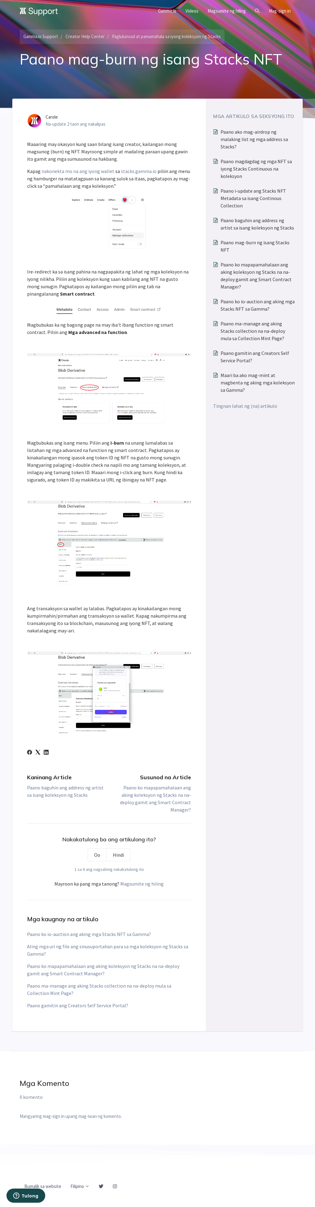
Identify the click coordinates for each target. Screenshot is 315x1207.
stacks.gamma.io (139, 171)
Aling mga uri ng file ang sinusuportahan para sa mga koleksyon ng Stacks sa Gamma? (107, 950)
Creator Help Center (85, 36)
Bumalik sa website (42, 1186)
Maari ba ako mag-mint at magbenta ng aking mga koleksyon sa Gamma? (258, 382)
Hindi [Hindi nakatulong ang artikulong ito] (118, 855)
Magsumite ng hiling (227, 11)
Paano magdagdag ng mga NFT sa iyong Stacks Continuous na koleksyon (256, 168)
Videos (191, 11)
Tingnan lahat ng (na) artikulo (245, 406)
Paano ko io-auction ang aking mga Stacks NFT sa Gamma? (89, 934)
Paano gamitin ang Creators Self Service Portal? (77, 1005)
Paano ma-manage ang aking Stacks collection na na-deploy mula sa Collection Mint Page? (99, 989)
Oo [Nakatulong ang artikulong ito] (97, 855)
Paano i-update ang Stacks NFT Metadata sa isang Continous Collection (253, 198)
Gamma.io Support (40, 36)
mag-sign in (54, 1116)
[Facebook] (29, 753)
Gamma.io (167, 11)
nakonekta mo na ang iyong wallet (78, 171)
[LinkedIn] (46, 753)
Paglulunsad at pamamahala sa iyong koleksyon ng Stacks (166, 36)
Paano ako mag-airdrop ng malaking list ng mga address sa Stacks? (254, 139)
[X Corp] (37, 753)
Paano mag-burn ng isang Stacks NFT (255, 246)
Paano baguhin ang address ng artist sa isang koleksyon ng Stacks (257, 224)
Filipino (80, 1186)
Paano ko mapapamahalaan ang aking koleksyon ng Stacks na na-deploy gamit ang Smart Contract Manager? (103, 970)
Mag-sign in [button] (280, 11)
